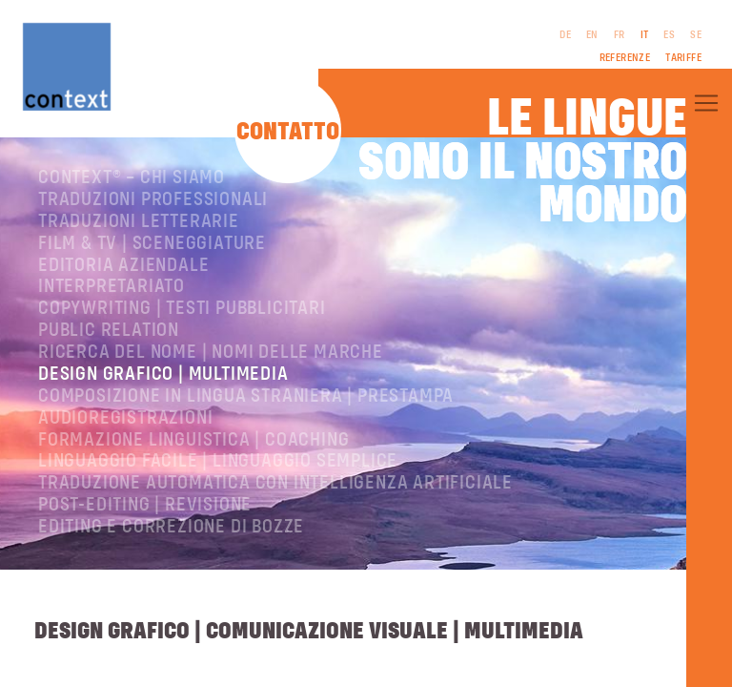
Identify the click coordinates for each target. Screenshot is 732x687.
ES (669, 35)
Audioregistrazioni (125, 418)
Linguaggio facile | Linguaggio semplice (217, 461)
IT (644, 35)
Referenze (625, 58)
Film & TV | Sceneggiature (152, 244)
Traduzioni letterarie (138, 222)
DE (565, 35)
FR (619, 35)
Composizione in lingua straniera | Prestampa (246, 396)
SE (696, 35)
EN (592, 35)
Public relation (108, 331)
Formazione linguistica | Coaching (193, 440)
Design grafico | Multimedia (163, 374)
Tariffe (683, 58)
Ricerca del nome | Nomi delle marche (210, 353)
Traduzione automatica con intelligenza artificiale (275, 483)
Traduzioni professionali (153, 200)
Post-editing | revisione (145, 505)
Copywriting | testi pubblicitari (182, 309)
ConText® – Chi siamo (131, 178)
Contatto (287, 132)
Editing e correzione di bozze (171, 527)
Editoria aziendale (123, 266)
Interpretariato (111, 287)
